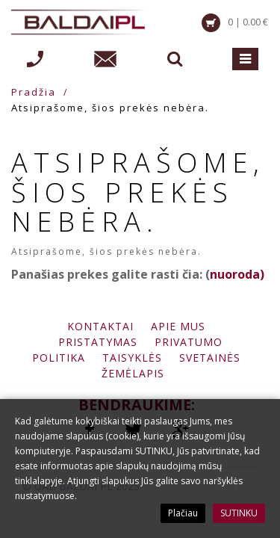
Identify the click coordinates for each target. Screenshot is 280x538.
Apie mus (178, 326)
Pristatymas (97, 342)
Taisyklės (132, 357)
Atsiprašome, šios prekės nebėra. (110, 107)
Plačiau (183, 513)
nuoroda (235, 274)
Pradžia (33, 92)
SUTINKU (239, 513)
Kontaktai (100, 326)
